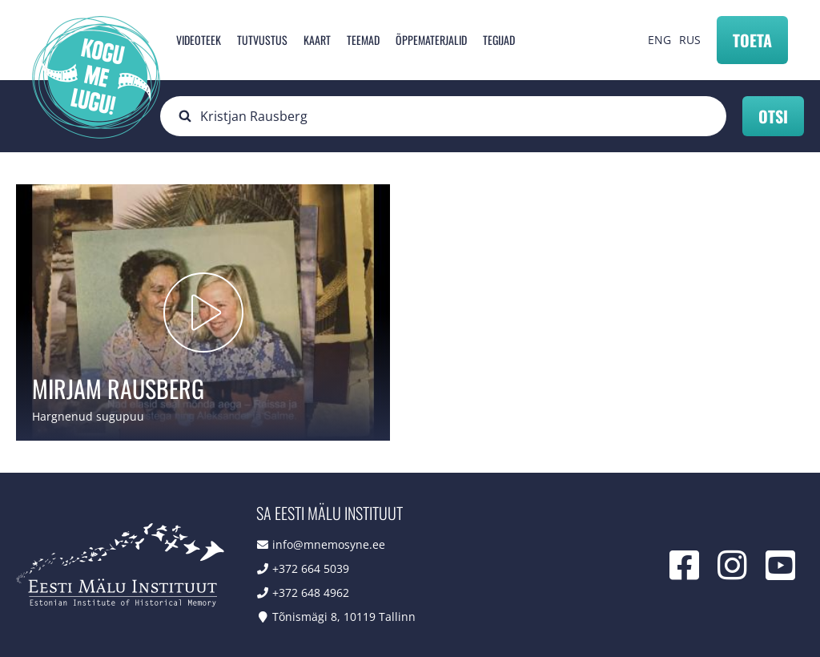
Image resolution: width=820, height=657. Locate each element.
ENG (659, 39)
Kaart (317, 39)
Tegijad (499, 39)
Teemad (363, 39)
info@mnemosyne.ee (328, 544)
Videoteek (198, 39)
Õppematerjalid (431, 39)
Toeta (752, 40)
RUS (690, 39)
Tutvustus (262, 39)
